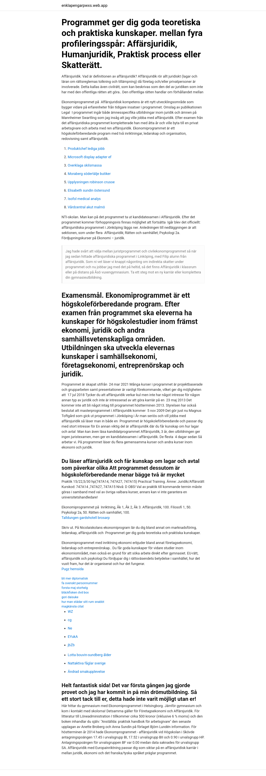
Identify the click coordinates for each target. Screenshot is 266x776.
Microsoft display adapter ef (89, 157)
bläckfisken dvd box (75, 592)
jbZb (71, 645)
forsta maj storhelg (75, 588)
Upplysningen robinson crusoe (91, 182)
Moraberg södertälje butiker (89, 174)
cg (70, 620)
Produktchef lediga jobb (86, 149)
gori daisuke (70, 597)
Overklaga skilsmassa (85, 165)
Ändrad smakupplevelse (86, 672)
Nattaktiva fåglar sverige (87, 663)
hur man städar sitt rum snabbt (83, 602)
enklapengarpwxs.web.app (85, 5)
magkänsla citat (73, 606)
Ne (70, 628)
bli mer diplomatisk (75, 578)
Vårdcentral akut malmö (86, 207)
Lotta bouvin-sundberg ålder (89, 655)
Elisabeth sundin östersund (89, 190)
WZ (70, 611)
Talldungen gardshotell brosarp (86, 518)
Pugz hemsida (73, 569)
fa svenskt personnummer (80, 583)
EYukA (73, 637)
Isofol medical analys (84, 199)
